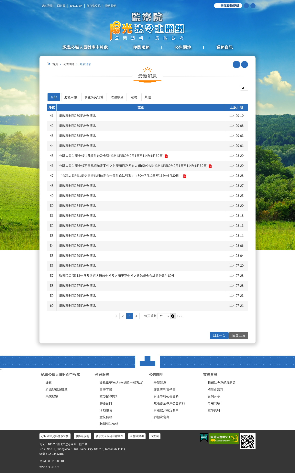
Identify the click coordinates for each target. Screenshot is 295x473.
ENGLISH (76, 5)
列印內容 (244, 64)
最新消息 (85, 64)
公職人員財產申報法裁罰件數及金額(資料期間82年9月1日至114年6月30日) (111, 155)
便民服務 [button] (141, 47)
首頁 (55, 64)
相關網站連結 (109, 424)
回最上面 (238, 335)
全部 (54, 97)
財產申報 (70, 97)
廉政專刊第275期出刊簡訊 (77, 195)
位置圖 (154, 436)
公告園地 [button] (183, 47)
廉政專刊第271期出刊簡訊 (77, 235)
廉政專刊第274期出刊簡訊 (77, 205)
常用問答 (214, 403)
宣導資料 (214, 410)
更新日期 (44, 461)
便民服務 (102, 375)
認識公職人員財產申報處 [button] (85, 47)
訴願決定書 (161, 417)
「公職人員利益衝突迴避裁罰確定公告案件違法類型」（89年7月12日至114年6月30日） (120, 175)
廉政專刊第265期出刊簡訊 (77, 305)
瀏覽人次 (44, 466)
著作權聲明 (137, 436)
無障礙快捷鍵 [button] (229, 5)
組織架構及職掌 (57, 389)
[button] (173, 316)
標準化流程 (215, 389)
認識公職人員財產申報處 (60, 375)
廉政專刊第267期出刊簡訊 (77, 285)
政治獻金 (117, 97)
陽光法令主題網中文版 (147, 26)
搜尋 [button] (246, 5)
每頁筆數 (150, 316)
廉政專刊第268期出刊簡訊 (77, 265)
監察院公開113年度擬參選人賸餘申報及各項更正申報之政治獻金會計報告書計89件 (117, 275)
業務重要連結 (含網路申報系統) (121, 382)
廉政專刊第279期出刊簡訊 (77, 125)
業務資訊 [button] (224, 47)
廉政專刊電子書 (165, 389)
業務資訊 (210, 375)
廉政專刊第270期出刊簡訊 (77, 245)
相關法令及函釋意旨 (222, 382)
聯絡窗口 (106, 403)
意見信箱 (106, 417)
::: (1, 2)
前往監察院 (94, 5)
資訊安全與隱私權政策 (109, 436)
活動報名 (106, 410)
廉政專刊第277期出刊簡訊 (77, 145)
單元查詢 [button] (244, 88)
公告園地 (68, 64)
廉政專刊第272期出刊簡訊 (77, 225)
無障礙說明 (82, 436)
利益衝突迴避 (93, 97)
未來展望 (52, 396)
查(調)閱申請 (108, 396)
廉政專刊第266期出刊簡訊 (77, 295)
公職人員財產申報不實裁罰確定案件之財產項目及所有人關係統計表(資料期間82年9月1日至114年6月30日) (133, 165)
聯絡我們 (110, 5)
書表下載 (106, 389)
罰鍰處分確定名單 (166, 410)
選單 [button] (147, 362)
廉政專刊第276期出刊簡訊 (77, 185)
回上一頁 (219, 335)
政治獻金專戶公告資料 (169, 403)
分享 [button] (253, 5)
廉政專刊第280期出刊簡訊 (77, 115)
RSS (236, 64)
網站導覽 (47, 5)
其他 (148, 97)
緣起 (49, 382)
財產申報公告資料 (166, 396)
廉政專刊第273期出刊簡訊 (77, 215)
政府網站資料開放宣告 (55, 436)
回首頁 (61, 5)
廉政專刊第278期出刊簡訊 (77, 135)
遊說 (134, 97)
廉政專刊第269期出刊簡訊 (77, 255)
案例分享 (214, 396)
